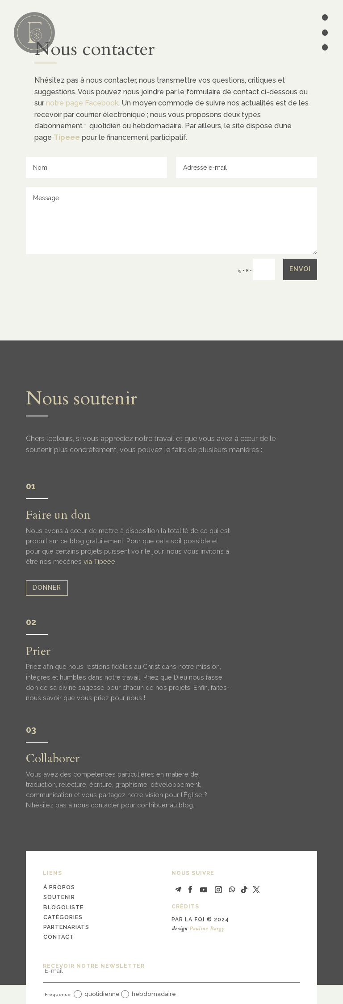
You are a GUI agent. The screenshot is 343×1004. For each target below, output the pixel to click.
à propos (59, 887)
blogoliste (63, 907)
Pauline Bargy (207, 928)
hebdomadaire (148, 994)
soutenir (59, 897)
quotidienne (97, 994)
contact (58, 936)
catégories (63, 917)
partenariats (66, 927)
